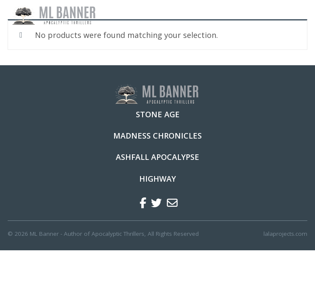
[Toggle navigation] (295, 15)
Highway (157, 179)
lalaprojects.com (285, 233)
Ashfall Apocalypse (157, 157)
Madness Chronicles (157, 135)
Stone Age (158, 114)
